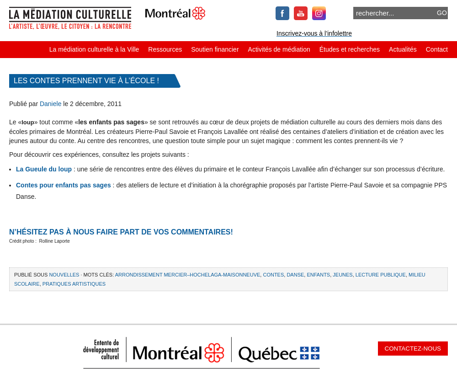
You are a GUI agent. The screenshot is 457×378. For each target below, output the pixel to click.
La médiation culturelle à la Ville (94, 49)
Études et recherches (349, 49)
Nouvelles (64, 274)
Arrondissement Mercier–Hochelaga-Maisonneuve (187, 274)
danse (295, 274)
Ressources (165, 49)
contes (273, 274)
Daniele (50, 103)
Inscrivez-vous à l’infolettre (314, 33)
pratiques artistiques (74, 284)
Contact (437, 49)
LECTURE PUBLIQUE (381, 274)
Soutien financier (215, 49)
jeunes (342, 274)
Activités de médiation (279, 49)
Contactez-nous (413, 348)
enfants (318, 274)
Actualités (403, 49)
